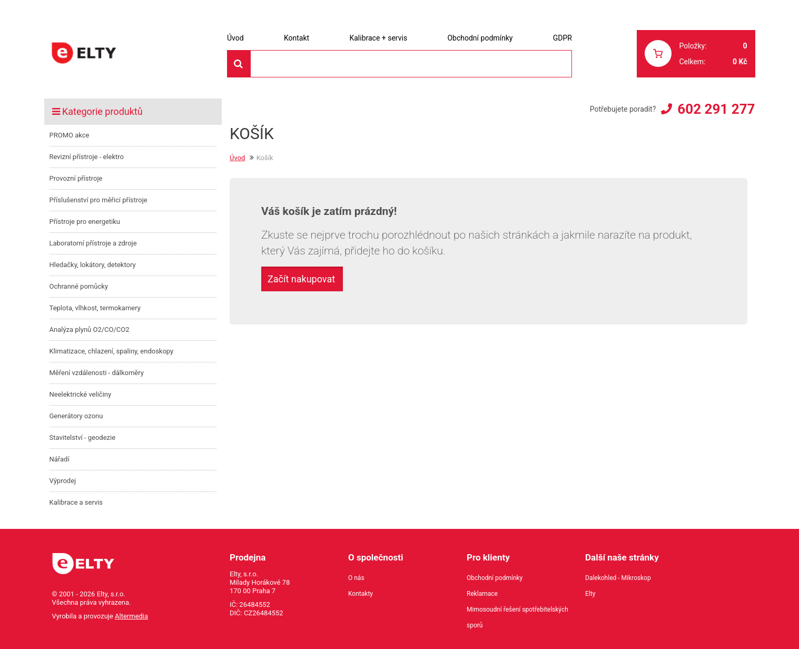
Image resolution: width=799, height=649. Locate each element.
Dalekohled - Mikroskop (618, 578)
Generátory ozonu (76, 416)
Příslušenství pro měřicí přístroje (98, 200)
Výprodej (63, 481)
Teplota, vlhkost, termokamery (95, 308)
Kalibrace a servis (76, 502)
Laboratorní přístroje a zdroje (93, 243)
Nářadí (60, 459)
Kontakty (360, 593)
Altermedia (131, 616)
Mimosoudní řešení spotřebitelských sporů (517, 617)
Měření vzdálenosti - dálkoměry (97, 373)
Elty (590, 593)
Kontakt (296, 38)
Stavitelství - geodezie (83, 437)
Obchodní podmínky (479, 38)
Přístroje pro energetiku (85, 221)
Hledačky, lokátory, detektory (93, 265)
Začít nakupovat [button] (301, 278)
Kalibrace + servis (378, 38)
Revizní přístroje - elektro (87, 157)
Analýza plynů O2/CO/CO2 (90, 329)
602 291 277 (716, 109)
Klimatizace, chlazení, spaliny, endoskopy (112, 351)
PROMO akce (70, 135)
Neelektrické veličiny (81, 394)
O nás (356, 578)
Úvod (235, 38)
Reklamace (482, 593)
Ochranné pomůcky (79, 286)
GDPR (562, 38)
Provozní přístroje (76, 178)
